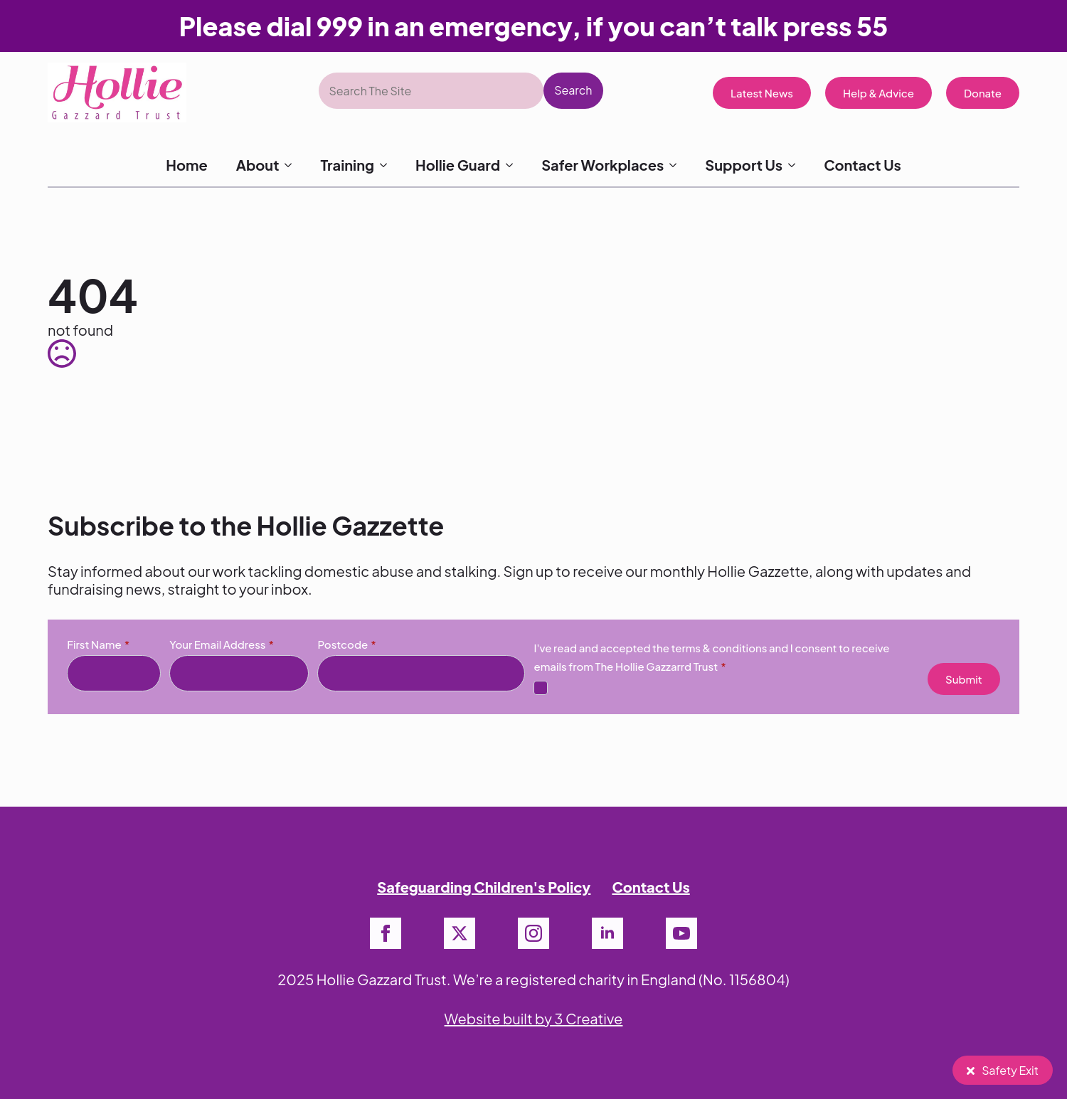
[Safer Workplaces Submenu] (677, 165)
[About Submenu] (292, 165)
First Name (98, 644)
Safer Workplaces (602, 165)
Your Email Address (221, 644)
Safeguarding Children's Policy (483, 887)
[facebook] (385, 933)
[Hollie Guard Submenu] (513, 165)
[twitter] (459, 933)
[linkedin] (607, 933)
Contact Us (862, 165)
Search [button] (573, 90)
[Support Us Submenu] (795, 165)
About (258, 165)
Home (186, 165)
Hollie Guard (457, 165)
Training (347, 165)
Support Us (743, 165)
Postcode (346, 644)
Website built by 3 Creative (534, 1018)
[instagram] (533, 933)
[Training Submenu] (387, 165)
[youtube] (681, 933)
